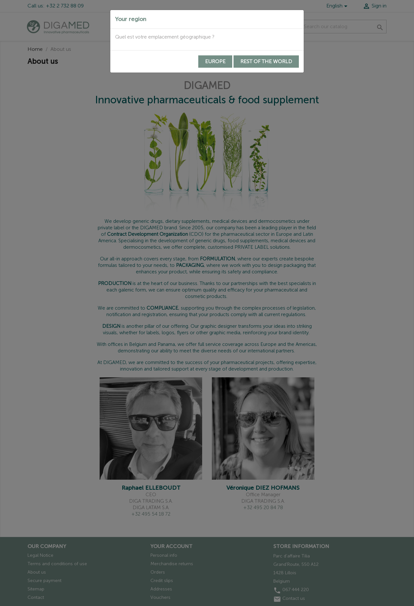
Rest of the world (266, 61)
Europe (215, 61)
